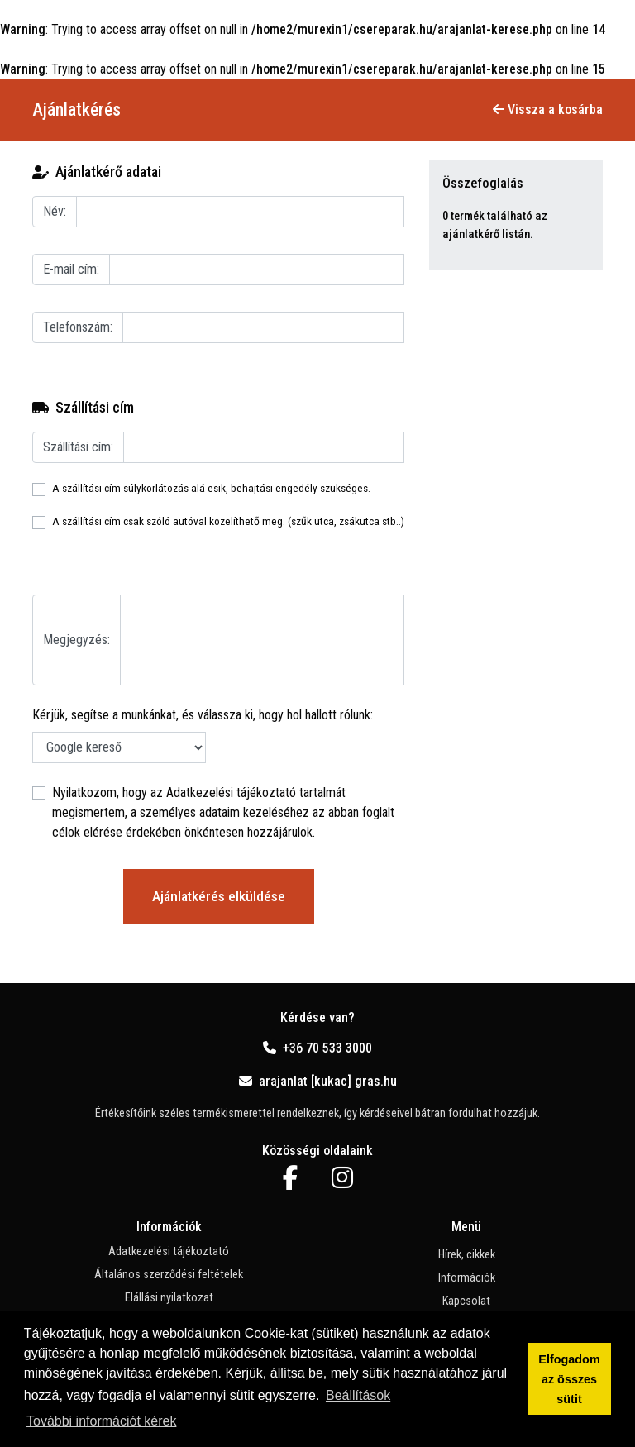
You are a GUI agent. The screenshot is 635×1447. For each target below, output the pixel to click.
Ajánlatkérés (76, 109)
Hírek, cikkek (466, 1255)
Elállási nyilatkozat (169, 1298)
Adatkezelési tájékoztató (231, 792)
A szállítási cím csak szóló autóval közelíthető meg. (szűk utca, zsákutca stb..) (228, 521)
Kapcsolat (466, 1301)
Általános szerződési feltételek (168, 1275)
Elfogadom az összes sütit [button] (568, 1379)
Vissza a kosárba (548, 109)
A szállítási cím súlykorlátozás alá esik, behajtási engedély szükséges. (211, 487)
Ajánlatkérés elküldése (218, 896)
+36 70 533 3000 (317, 1048)
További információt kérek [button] (101, 1421)
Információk (466, 1278)
